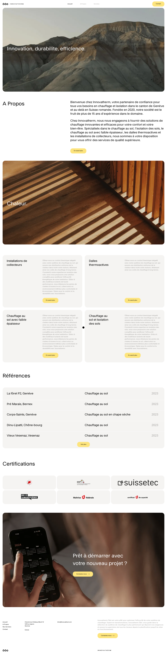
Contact (158, 4)
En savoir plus (78, 150)
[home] (13, 4)
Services (96, 4)
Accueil (70, 4)
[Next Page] (83, 444)
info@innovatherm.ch (64, 622)
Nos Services (7, 627)
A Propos (83, 4)
